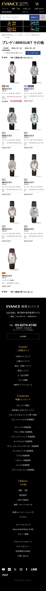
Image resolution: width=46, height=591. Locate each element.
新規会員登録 (7, 12)
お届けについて (23, 361)
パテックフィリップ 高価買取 (23, 436)
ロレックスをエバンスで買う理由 (23, 414)
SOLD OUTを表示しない (14, 53)
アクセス (23, 517)
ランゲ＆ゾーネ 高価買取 (23, 450)
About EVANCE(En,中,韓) (23, 529)
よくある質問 (23, 375)
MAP (12, 316)
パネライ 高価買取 (23, 460)
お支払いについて (23, 356)
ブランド (5, 8)
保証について (23, 370)
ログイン (25, 12)
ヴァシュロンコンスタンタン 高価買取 (23, 446)
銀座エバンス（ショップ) (23, 512)
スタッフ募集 (23, 534)
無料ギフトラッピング (23, 384)
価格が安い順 (17, 48)
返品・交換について (23, 365)
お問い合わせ (39, 8)
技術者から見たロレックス (23, 410)
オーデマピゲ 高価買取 (22, 441)
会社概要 (23, 336)
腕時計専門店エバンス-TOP (12, 35)
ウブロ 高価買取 (23, 455)
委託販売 (23, 495)
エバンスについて (23, 524)
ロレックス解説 (23, 405)
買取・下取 (16, 8)
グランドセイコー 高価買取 (23, 469)
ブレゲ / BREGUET (32, 35)
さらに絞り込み (33, 53)
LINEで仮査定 (23, 500)
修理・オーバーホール (23, 504)
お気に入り (27, 8)
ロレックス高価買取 (23, 427)
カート (41, 12)
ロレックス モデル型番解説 (23, 419)
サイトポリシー (23, 546)
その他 (6, 37)
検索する (33, 17)
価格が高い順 (30, 48)
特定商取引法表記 (23, 551)
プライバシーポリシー (23, 541)
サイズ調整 (23, 380)
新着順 (6, 48)
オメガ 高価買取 (23, 465)
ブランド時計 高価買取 (22, 432)
